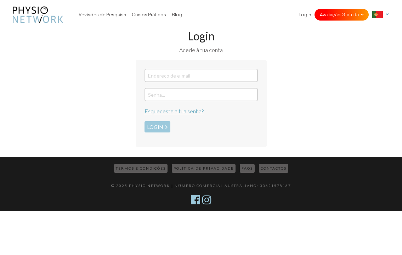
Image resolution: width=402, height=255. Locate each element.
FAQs (247, 168)
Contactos (274, 168)
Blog (177, 14)
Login (305, 14)
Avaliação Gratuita (339, 14)
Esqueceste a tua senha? (174, 111)
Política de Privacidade (204, 168)
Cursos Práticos (149, 14)
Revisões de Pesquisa (102, 14)
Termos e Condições (141, 168)
